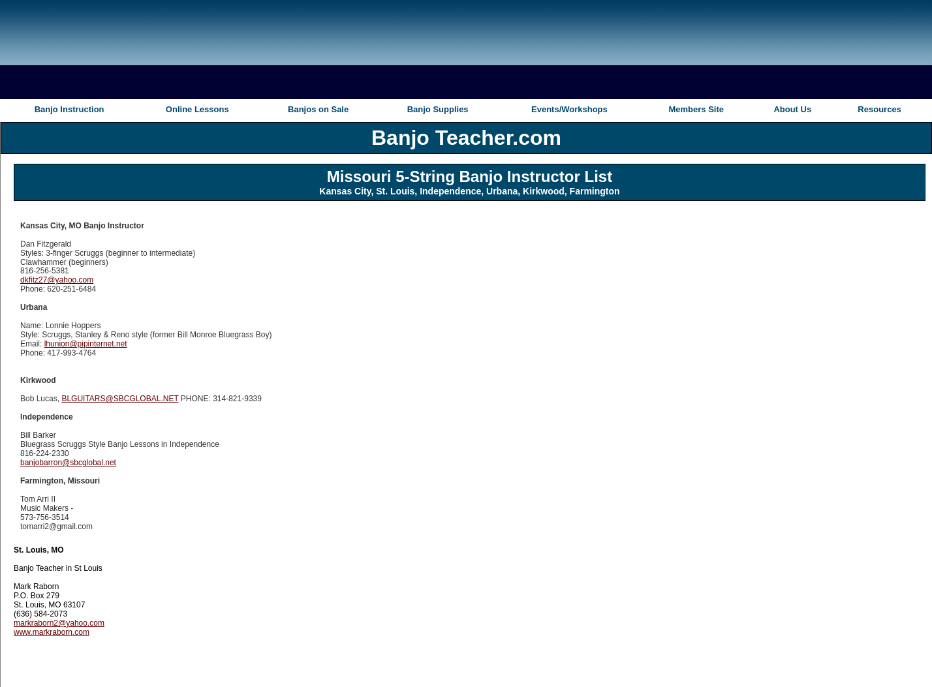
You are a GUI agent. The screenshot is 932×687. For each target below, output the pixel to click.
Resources (879, 109)
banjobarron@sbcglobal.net (68, 462)
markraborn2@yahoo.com (59, 623)
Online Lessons (197, 109)
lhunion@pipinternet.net (85, 343)
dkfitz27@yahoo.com (56, 279)
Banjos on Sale (318, 109)
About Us (792, 109)
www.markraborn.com (51, 632)
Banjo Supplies (438, 109)
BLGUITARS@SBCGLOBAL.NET (119, 398)
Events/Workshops (569, 109)
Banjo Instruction (69, 109)
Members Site (696, 109)
